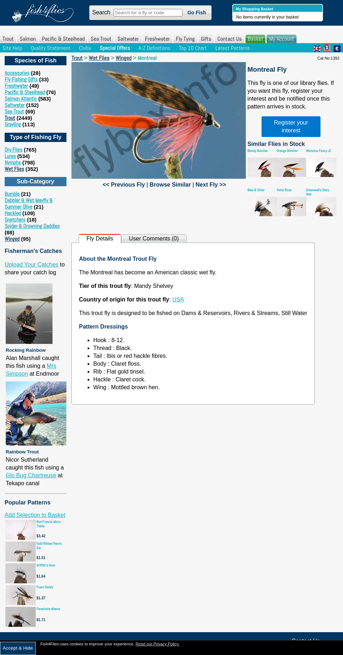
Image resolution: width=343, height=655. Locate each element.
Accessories (17, 73)
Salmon (28, 38)
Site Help (12, 48)
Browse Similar (170, 185)
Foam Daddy (44, 587)
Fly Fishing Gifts (21, 79)
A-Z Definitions (154, 48)
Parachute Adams (48, 608)
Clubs (85, 48)
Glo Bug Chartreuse (31, 475)
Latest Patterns (232, 48)
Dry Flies (14, 149)
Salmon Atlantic (21, 98)
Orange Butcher (287, 150)
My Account (281, 38)
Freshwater (157, 38)
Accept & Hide (18, 648)
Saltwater (128, 38)
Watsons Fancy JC (319, 150)
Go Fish (196, 12)
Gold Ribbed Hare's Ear (48, 545)
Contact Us (229, 38)
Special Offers (115, 48)
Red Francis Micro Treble (48, 523)
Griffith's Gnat (45, 565)
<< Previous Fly (124, 185)
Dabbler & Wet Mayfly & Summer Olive (29, 203)
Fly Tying (185, 38)
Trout (8, 38)
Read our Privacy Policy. (157, 644)
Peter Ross (284, 190)
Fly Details (99, 238)
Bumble (12, 194)
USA (178, 299)
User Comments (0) (154, 238)
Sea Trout (101, 38)
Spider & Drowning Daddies (32, 226)
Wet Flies (14, 169)
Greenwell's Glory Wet (317, 192)
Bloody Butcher (258, 150)
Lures (10, 156)
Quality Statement (50, 48)
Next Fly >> (210, 185)
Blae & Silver (256, 190)
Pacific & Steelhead (63, 38)
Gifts (206, 38)
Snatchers (15, 219)
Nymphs (13, 162)
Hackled (13, 213)
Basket (255, 38)
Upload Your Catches (31, 265)
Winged (12, 238)
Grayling (13, 124)
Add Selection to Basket (35, 515)
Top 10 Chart (193, 48)
